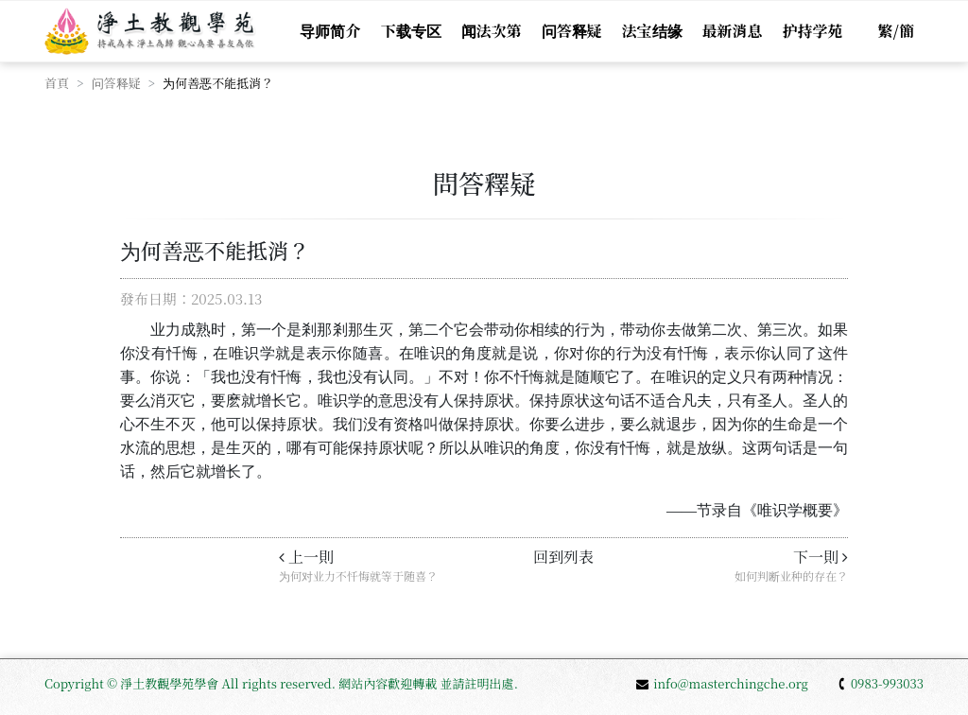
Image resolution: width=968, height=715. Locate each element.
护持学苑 (813, 31)
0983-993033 (880, 683)
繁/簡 (896, 31)
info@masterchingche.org (722, 683)
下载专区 (411, 31)
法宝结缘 (652, 31)
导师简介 (330, 31)
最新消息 (732, 31)
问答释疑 (572, 31)
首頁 (56, 83)
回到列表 (563, 556)
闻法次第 (491, 31)
